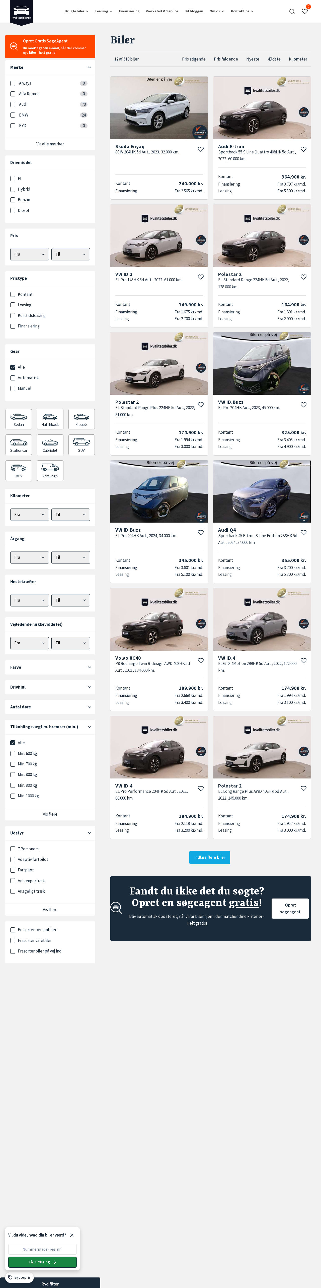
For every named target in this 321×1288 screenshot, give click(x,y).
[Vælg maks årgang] (70, 557)
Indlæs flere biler (209, 857)
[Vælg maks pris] (70, 254)
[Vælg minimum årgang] (29, 557)
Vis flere (50, 814)
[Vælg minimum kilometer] (29, 515)
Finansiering (129, 11)
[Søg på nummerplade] (42, 1262)
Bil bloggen (194, 11)
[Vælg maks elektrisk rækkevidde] (70, 643)
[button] (292, 11)
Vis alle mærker (50, 144)
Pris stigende (194, 59)
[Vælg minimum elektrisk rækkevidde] (29, 643)
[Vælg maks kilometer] (70, 515)
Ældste (274, 59)
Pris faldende (226, 59)
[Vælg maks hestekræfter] (70, 600)
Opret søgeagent (290, 908)
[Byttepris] (19, 1277)
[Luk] (72, 1235)
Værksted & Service (162, 11)
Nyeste (252, 59)
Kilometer (298, 59)
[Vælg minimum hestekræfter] (29, 600)
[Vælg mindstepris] (29, 254)
